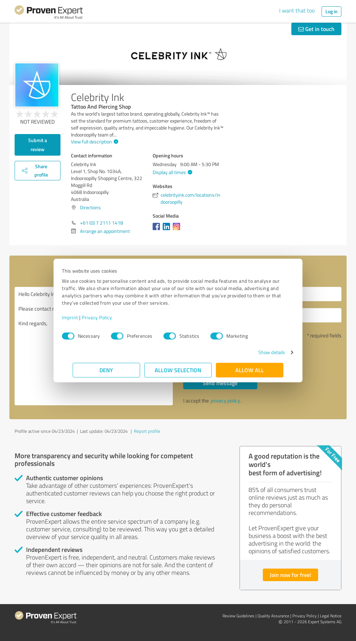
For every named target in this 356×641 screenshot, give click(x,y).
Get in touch (316, 29)
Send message (220, 383)
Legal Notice (330, 616)
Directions (90, 207)
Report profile (147, 431)
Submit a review (37, 145)
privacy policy (225, 400)
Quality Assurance (273, 616)
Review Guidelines (238, 616)
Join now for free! (290, 575)
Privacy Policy (107, 317)
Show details (261, 352)
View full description (93, 141)
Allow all (249, 370)
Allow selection (178, 370)
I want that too (297, 10)
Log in (331, 11)
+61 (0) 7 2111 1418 (101, 222)
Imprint (81, 317)
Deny (106, 370)
